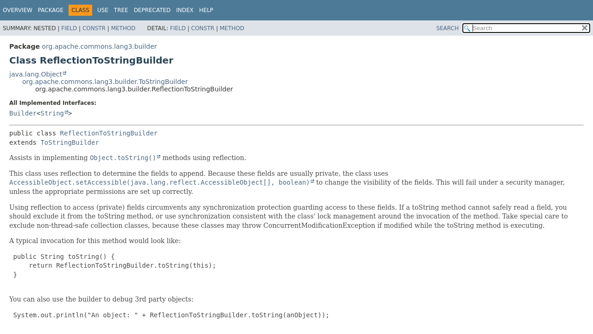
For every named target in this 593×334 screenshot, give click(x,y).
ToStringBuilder (69, 142)
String (52, 113)
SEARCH (447, 28)
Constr (94, 28)
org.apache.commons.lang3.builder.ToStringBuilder (105, 81)
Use (102, 10)
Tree (121, 10)
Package (50, 10)
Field (69, 28)
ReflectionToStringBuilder (109, 133)
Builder (23, 113)
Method (123, 28)
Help (206, 10)
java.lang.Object (35, 74)
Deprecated (152, 10)
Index (185, 10)
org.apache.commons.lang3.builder (99, 46)
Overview (17, 10)
